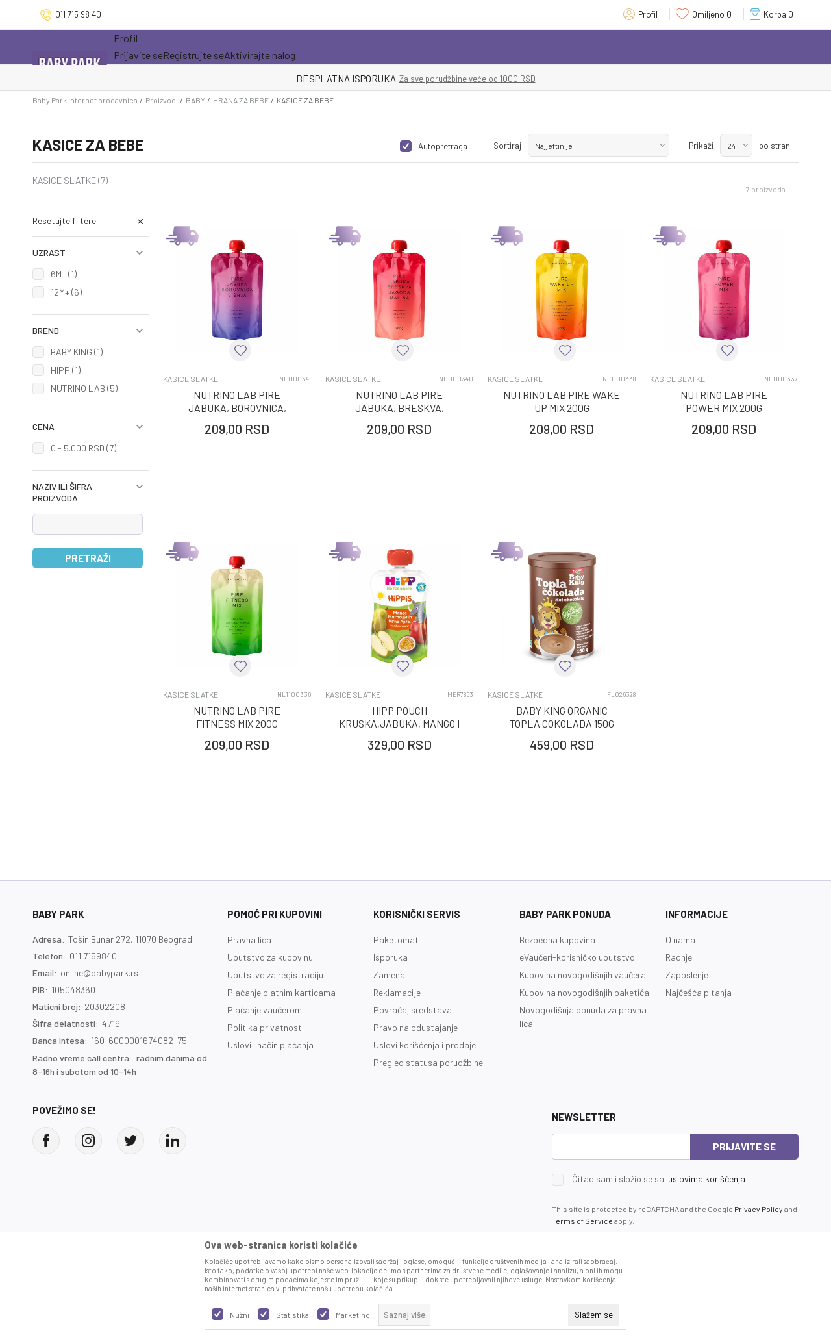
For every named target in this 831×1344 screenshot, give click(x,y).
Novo (282, 47)
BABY (195, 100)
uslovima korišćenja (706, 1178)
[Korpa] (774, 14)
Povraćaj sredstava (412, 1009)
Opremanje (341, 47)
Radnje (678, 957)
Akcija (227, 47)
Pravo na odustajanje (415, 1027)
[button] (90, 221)
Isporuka (390, 957)
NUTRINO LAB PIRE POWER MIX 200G (723, 401)
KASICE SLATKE (70, 180)
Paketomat (396, 939)
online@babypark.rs (99, 972)
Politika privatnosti (265, 1027)
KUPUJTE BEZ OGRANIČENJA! (370, 78)
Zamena (389, 974)
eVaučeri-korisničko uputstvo (577, 957)
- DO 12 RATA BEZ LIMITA (483, 78)
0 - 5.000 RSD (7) (83, 447)
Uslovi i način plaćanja (270, 1044)
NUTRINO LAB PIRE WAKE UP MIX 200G (561, 401)
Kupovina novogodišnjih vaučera (582, 974)
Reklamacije (397, 992)
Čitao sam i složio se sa (658, 1179)
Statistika (292, 1315)
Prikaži (701, 145)
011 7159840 (93, 955)
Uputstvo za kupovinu (270, 957)
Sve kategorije (155, 47)
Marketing (353, 1315)
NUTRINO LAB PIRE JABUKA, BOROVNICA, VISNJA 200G (237, 407)
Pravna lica (249, 939)
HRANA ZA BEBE (241, 100)
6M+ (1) (64, 273)
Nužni (239, 1315)
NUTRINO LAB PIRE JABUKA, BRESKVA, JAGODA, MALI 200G (399, 407)
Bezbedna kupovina (557, 939)
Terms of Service (582, 1220)
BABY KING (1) (77, 351)
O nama (680, 939)
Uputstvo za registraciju (275, 974)
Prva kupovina (421, 47)
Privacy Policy (758, 1208)
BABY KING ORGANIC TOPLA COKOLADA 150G (562, 716)
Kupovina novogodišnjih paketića (584, 992)
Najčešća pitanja (698, 992)
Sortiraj (507, 145)
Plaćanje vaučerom (264, 1009)
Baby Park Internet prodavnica (85, 100)
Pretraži (88, 558)
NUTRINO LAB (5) (84, 388)
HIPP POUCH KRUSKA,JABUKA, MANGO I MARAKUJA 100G (399, 723)
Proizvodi (161, 100)
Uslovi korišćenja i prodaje (424, 1044)
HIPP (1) (66, 369)
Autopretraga (442, 146)
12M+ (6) (66, 292)
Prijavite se (744, 1146)
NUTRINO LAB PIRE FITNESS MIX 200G (236, 716)
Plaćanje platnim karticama (281, 992)
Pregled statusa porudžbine (428, 1062)
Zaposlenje (686, 974)
